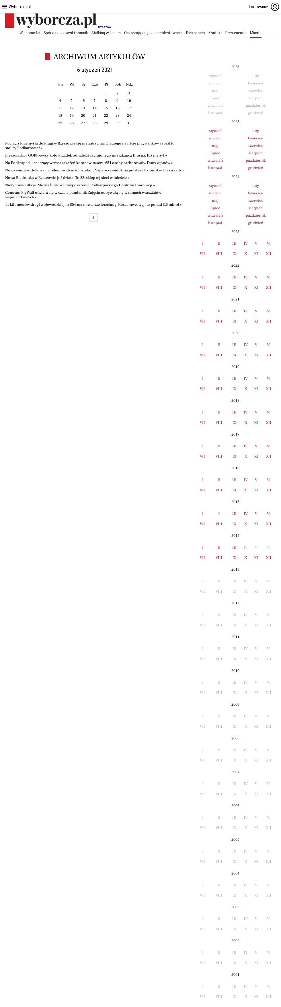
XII (268, 254)
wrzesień (215, 160)
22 (106, 115)
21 (95, 115)
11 (60, 108)
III (234, 243)
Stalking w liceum (106, 32)
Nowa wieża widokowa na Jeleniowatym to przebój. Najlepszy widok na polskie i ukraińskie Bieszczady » (94, 170)
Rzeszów (105, 27)
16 (118, 108)
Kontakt (215, 32)
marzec (215, 138)
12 (72, 108)
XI (256, 254)
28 (95, 123)
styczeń (215, 130)
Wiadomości (29, 32)
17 (129, 108)
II (219, 243)
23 (118, 115)
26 (72, 123)
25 (60, 123)
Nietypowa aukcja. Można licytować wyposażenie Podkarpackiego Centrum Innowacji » (80, 185)
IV (245, 243)
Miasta (256, 32)
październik (256, 160)
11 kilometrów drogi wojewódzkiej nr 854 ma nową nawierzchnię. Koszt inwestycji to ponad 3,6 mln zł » (93, 204)
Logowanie (264, 6)
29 (106, 123)
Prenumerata (236, 32)
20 (83, 115)
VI (269, 243)
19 (72, 115)
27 (83, 123)
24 (129, 115)
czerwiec (255, 145)
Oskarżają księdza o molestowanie (153, 32)
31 (129, 123)
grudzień (255, 168)
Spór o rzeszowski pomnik (66, 32)
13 (83, 108)
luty (255, 130)
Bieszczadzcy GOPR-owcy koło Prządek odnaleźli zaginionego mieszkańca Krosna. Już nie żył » (86, 155)
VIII (219, 254)
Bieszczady (195, 32)
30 (118, 123)
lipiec (215, 153)
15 (106, 108)
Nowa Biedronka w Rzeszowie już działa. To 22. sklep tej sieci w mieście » (67, 177)
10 (129, 100)
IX (234, 254)
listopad (215, 168)
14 (95, 108)
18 (60, 115)
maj (215, 145)
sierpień (256, 153)
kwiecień (255, 138)
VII (202, 254)
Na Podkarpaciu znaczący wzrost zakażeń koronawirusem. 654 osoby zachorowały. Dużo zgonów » (89, 163)
